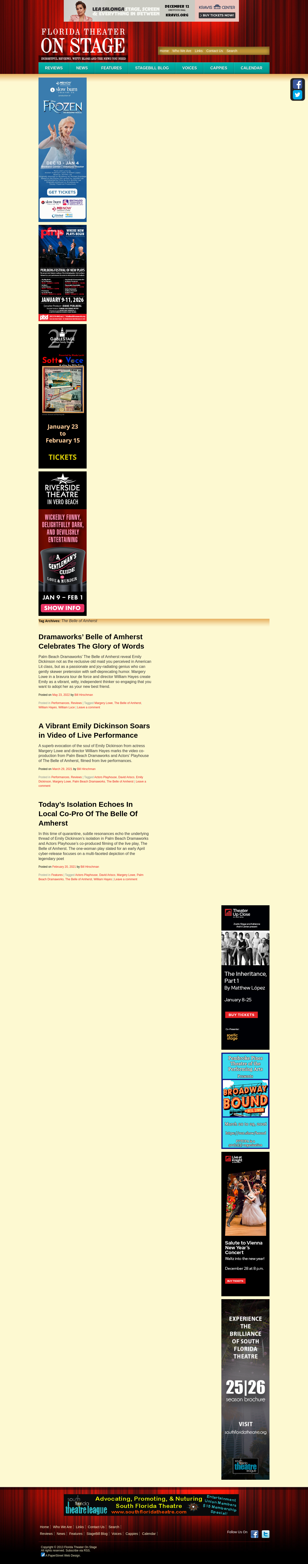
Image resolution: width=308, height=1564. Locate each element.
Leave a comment (88, 707)
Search (232, 51)
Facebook (254, 1534)
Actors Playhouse (105, 777)
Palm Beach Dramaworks (88, 781)
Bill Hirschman (83, 695)
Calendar (251, 68)
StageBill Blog (152, 68)
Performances (60, 703)
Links (199, 51)
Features (111, 68)
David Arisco (126, 777)
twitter (266, 1534)
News (82, 68)
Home (164, 51)
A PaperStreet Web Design (60, 1555)
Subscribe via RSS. (78, 1550)
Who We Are (181, 51)
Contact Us (214, 51)
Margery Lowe (103, 703)
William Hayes (47, 707)
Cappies (218, 68)
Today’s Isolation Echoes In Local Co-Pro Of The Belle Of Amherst (88, 813)
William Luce (66, 707)
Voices (189, 68)
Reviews (54, 68)
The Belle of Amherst (127, 703)
